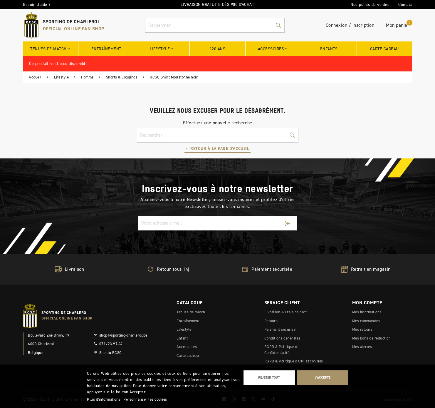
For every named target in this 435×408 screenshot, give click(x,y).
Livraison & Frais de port (285, 312)
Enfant (182, 338)
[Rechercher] (215, 25)
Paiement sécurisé (280, 329)
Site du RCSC (108, 352)
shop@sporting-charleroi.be (120, 335)
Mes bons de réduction (371, 338)
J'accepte (322, 377)
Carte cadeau (188, 355)
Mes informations (367, 312)
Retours (271, 320)
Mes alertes (362, 346)
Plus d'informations (104, 399)
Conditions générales (282, 338)
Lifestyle (184, 329)
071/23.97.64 (108, 343)
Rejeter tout (269, 377)
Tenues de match (191, 312)
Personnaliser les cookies (145, 399)
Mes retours (362, 329)
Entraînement (188, 320)
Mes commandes (366, 320)
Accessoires (187, 346)
